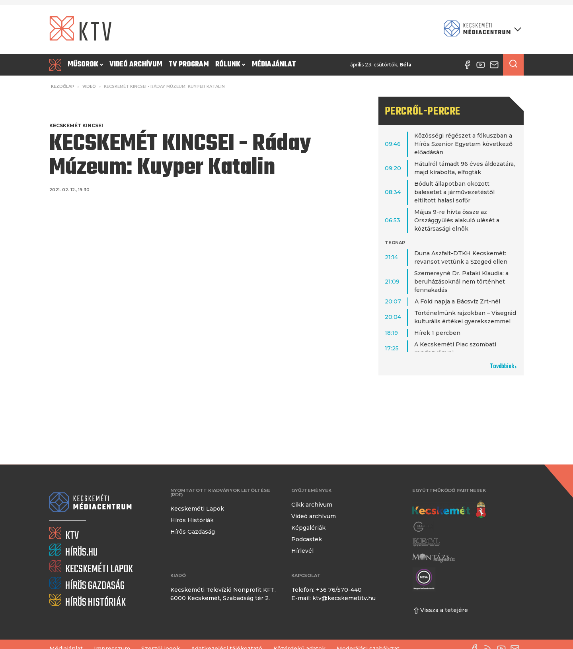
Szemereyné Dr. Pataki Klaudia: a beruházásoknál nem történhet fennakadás (461, 281)
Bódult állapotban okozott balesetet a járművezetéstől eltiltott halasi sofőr (454, 192)
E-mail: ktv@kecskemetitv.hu (333, 598)
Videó (89, 86)
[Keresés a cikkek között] (513, 65)
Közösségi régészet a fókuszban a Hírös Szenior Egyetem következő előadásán (463, 144)
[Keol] (426, 542)
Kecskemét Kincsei (76, 125)
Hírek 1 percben (437, 332)
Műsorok (85, 64)
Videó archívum (135, 64)
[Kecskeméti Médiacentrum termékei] (481, 29)
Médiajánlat (274, 64)
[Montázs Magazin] (433, 557)
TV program (189, 64)
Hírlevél (302, 550)
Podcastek (306, 539)
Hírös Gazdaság (192, 531)
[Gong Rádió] (423, 526)
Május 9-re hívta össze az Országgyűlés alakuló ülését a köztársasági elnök (456, 220)
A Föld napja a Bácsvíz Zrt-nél (457, 301)
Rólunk (230, 64)
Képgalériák (308, 527)
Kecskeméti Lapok (197, 508)
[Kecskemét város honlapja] (449, 509)
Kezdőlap (62, 86)
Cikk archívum (311, 504)
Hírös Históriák (192, 520)
